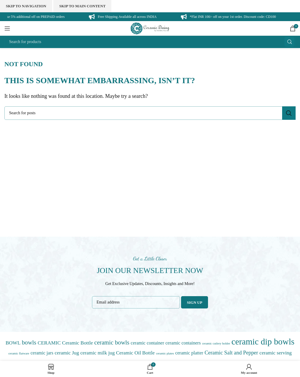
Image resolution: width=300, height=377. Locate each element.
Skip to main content (82, 6)
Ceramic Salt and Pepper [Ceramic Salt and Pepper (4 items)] (231, 353)
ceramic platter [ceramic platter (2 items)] (189, 352)
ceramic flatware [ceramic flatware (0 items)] (18, 353)
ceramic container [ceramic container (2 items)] (147, 342)
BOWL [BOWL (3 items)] (13, 343)
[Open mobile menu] (7, 28)
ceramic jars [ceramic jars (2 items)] (41, 352)
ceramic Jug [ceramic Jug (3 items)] (66, 353)
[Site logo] (150, 28)
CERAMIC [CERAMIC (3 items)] (49, 343)
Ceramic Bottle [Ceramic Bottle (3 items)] (77, 343)
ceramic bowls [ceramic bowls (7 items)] (111, 342)
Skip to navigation (26, 6)
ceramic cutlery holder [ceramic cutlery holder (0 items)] (216, 343)
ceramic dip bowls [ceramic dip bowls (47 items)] (262, 341)
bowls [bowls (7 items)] (29, 342)
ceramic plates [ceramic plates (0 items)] (165, 353)
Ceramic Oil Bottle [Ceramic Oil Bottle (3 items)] (135, 353)
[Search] (150, 42)
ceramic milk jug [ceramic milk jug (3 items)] (97, 353)
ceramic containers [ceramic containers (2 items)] (183, 342)
